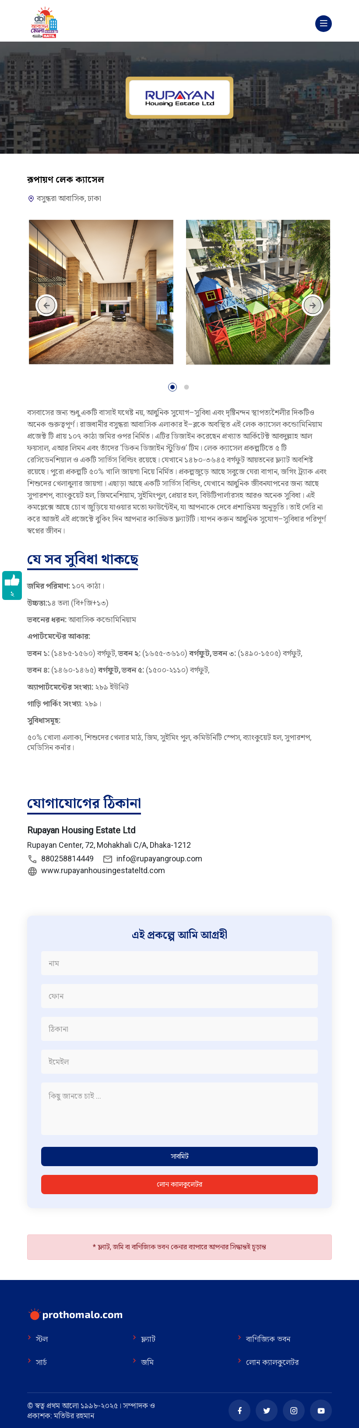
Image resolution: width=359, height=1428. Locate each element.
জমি (143, 1362)
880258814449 (60, 859)
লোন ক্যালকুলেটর (179, 1184)
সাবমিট (180, 1156)
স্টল (37, 1339)
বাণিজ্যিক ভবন (263, 1339)
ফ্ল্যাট (143, 1339)
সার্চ (37, 1362)
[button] (172, 389)
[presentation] (46, 305)
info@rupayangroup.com (152, 859)
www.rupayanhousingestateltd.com (96, 871)
